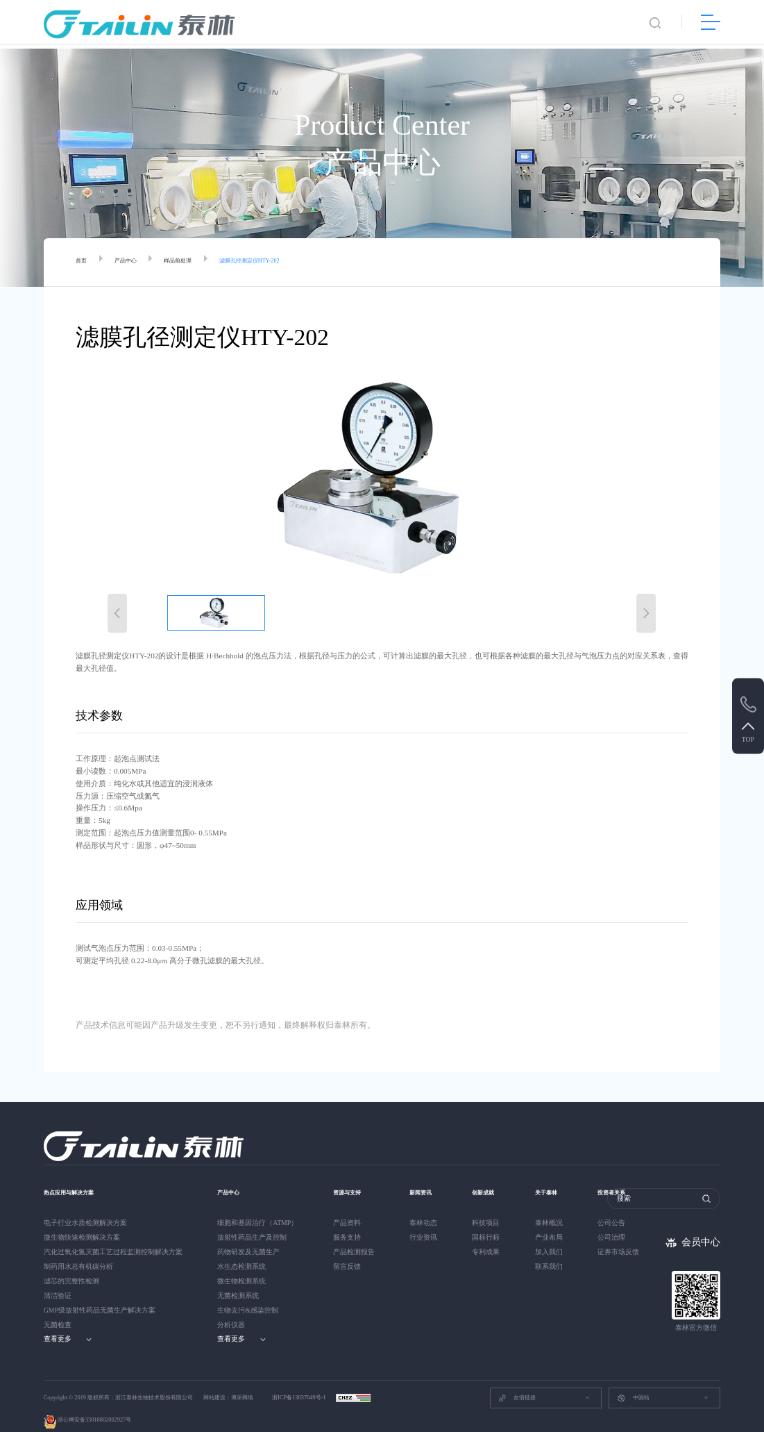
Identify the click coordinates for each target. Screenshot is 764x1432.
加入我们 (554, 1235)
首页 (83, 262)
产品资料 (347, 1206)
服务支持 (347, 1220)
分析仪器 (231, 1308)
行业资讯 (423, 1220)
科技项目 (488, 1206)
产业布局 (554, 1220)
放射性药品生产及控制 (252, 1220)
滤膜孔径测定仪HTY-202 (283, 262)
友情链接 (517, 1381)
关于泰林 (556, 1175)
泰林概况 (554, 1206)
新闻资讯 (424, 1175)
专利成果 (488, 1235)
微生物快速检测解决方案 (82, 1220)
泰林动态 (423, 1206)
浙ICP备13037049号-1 (300, 1381)
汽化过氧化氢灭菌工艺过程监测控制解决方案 (113, 1235)
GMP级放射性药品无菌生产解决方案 (99, 1293)
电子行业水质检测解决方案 (85, 1206)
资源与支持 (352, 1175)
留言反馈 (347, 1250)
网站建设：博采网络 (228, 1381)
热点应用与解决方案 (78, 1175)
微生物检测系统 (241, 1264)
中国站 (633, 1381)
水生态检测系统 (241, 1250)
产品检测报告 (354, 1235)
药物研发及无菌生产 (248, 1235)
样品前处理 (195, 262)
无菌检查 (57, 1308)
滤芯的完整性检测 (71, 1264)
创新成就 (490, 1175)
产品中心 (134, 262)
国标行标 (488, 1220)
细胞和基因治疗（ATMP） (257, 1206)
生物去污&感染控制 (247, 1293)
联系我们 (554, 1250)
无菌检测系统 (238, 1279)
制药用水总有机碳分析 (78, 1250)
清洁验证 (57, 1279)
